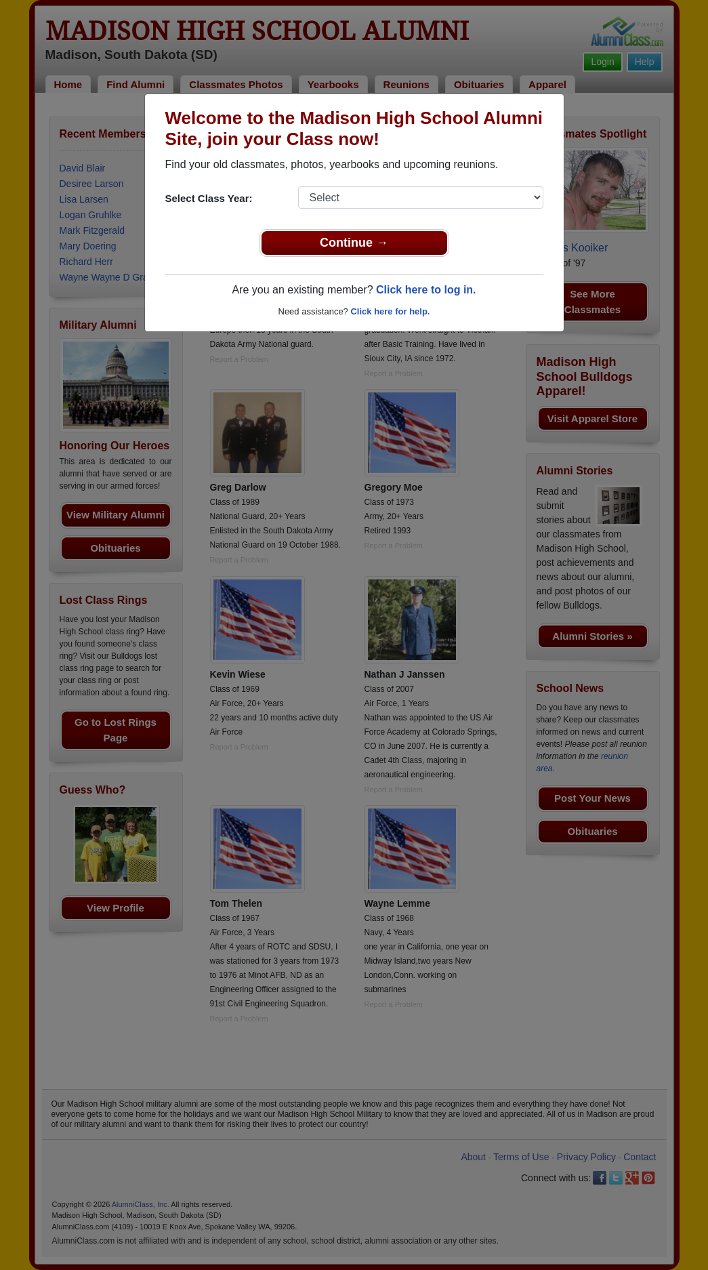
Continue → (354, 242)
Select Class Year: (209, 198)
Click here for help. (390, 311)
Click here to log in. (426, 289)
